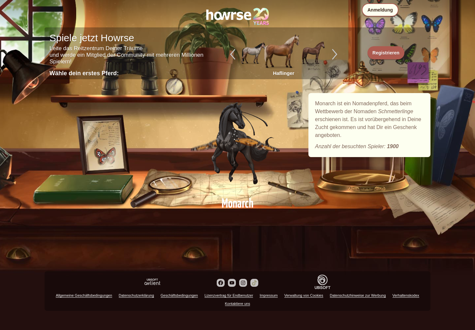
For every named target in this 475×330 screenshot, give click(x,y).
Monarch (237, 142)
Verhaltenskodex (406, 295)
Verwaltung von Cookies (303, 295)
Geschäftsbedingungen (179, 295)
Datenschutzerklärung (136, 295)
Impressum (268, 295)
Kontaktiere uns (237, 304)
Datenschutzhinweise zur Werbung (358, 295)
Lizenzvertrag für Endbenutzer (229, 295)
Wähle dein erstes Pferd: (84, 73)
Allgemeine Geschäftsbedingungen (84, 295)
